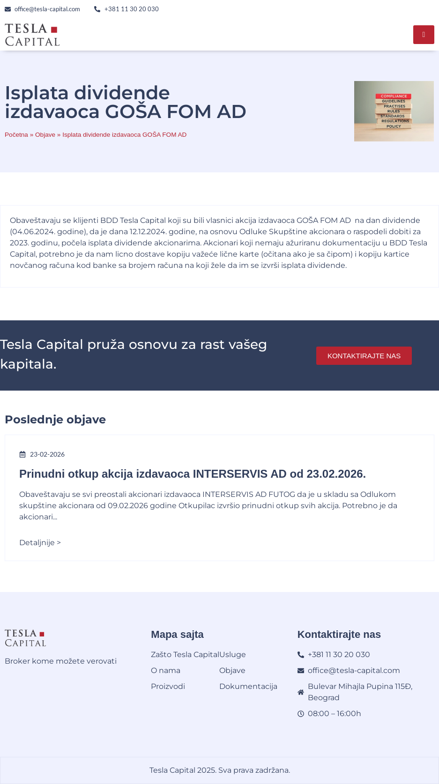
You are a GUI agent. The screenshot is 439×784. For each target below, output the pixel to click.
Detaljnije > (40, 542)
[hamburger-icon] (423, 34)
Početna (16, 134)
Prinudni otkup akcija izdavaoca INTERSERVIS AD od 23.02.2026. (192, 473)
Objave (45, 134)
